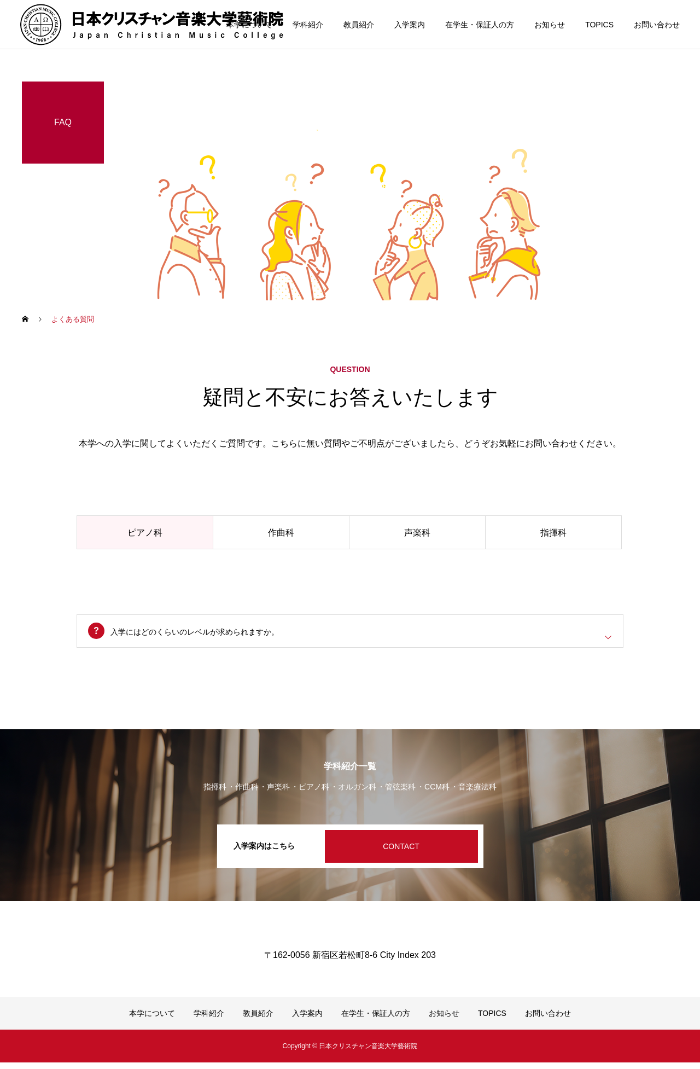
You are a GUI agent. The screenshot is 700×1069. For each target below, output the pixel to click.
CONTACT (401, 853)
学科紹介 (308, 24)
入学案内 (409, 24)
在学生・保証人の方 (479, 24)
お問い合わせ (657, 24)
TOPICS (599, 24)
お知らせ (549, 24)
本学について (249, 24)
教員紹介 (358, 24)
